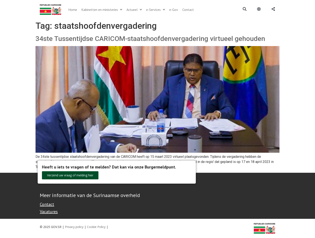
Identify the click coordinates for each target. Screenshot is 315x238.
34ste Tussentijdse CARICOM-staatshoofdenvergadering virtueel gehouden (150, 39)
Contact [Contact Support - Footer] (47, 204)
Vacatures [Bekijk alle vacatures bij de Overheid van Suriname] (49, 211)
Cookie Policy (96, 227)
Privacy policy (74, 227)
